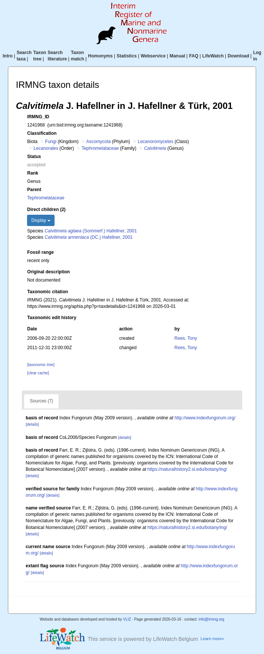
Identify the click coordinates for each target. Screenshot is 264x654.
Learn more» (212, 638)
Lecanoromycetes (155, 141)
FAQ (194, 56)
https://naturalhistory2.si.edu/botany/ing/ (187, 469)
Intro (8, 56)
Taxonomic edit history (51, 317)
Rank (32, 173)
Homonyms (100, 56)
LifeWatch (213, 56)
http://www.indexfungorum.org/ (204, 417)
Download (238, 56)
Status (34, 156)
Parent (34, 189)
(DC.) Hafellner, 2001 (88, 237)
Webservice (153, 56)
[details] (32, 424)
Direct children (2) (46, 209)
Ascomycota (98, 141)
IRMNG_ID (38, 116)
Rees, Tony (185, 338)
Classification (41, 133)
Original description (48, 271)
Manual (177, 56)
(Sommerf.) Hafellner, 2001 (90, 231)
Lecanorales (45, 148)
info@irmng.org (212, 619)
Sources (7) (41, 401)
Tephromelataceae (100, 148)
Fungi (50, 141)
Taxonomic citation (47, 291)
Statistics (127, 56)
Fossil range (40, 252)
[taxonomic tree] (40, 365)
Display (40, 220)
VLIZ (127, 619)
